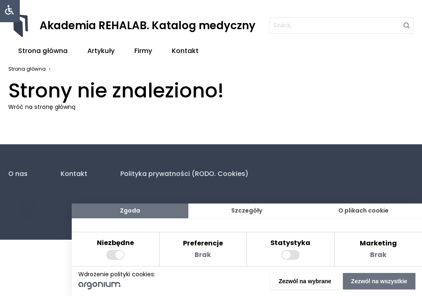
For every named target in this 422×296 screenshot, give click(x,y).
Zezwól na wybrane (305, 281)
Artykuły (101, 51)
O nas (18, 173)
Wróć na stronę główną (41, 107)
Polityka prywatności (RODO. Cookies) (184, 173)
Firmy (143, 51)
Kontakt (185, 51)
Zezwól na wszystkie (379, 281)
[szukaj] (342, 25)
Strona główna (43, 51)
